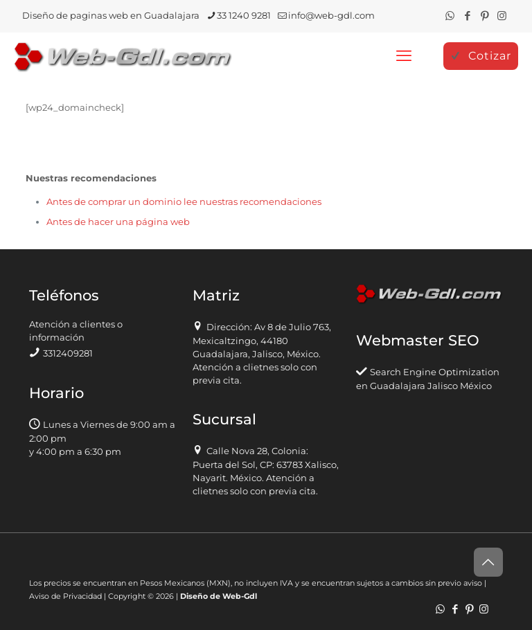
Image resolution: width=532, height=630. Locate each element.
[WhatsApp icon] (450, 15)
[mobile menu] (404, 56)
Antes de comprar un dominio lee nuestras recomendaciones (183, 201)
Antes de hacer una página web (118, 221)
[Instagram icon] (502, 15)
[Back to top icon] (488, 562)
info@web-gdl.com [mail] (331, 15)
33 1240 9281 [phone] (244, 15)
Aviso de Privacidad (65, 596)
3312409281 (68, 353)
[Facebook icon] (467, 15)
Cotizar (480, 55)
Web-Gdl (239, 596)
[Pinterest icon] (484, 15)
